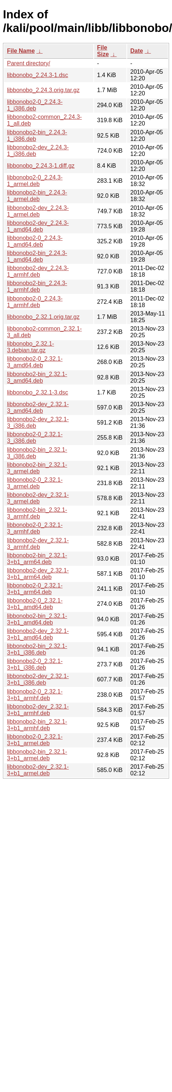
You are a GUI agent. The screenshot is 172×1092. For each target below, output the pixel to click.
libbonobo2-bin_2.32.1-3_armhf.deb (37, 513)
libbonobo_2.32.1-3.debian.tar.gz (30, 347)
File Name (21, 51)
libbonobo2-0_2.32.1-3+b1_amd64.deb (34, 603)
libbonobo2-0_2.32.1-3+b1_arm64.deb (34, 588)
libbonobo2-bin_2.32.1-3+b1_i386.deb (37, 649)
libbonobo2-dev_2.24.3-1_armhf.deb (38, 271)
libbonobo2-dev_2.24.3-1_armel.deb (38, 211)
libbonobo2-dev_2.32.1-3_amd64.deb (38, 407)
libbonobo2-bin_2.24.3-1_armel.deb (37, 195)
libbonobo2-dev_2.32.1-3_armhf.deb (38, 543)
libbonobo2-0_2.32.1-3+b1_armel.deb (34, 740)
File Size (103, 50)
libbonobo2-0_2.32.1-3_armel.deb (34, 483)
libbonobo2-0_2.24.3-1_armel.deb (34, 180)
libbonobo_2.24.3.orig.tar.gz (43, 90)
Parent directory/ (28, 63)
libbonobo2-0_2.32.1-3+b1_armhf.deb (34, 694)
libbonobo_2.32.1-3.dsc (37, 392)
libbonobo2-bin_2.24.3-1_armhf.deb (37, 286)
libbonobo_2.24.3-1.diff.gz (41, 166)
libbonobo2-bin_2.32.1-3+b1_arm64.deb (37, 558)
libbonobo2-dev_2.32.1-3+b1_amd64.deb (38, 634)
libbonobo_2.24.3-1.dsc (37, 75)
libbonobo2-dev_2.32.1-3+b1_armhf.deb (38, 709)
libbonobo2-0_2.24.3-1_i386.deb (34, 105)
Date (136, 51)
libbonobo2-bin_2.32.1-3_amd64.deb (37, 377)
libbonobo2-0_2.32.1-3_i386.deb (34, 437)
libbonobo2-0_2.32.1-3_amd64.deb (34, 362)
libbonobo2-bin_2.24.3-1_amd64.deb (37, 256)
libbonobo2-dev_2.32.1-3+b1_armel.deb (38, 770)
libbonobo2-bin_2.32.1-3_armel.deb (37, 468)
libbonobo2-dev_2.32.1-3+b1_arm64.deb (38, 573)
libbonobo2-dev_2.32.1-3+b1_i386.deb (38, 679)
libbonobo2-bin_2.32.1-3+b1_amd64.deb (37, 619)
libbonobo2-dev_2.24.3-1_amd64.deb (38, 226)
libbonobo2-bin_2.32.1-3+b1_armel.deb (37, 755)
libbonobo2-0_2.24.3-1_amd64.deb (34, 241)
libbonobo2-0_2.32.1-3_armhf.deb (34, 528)
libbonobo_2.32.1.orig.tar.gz (43, 317)
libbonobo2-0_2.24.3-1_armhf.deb (34, 301)
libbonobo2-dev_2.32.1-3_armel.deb (38, 498)
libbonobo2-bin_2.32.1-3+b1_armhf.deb (37, 724)
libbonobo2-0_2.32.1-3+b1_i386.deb (34, 664)
